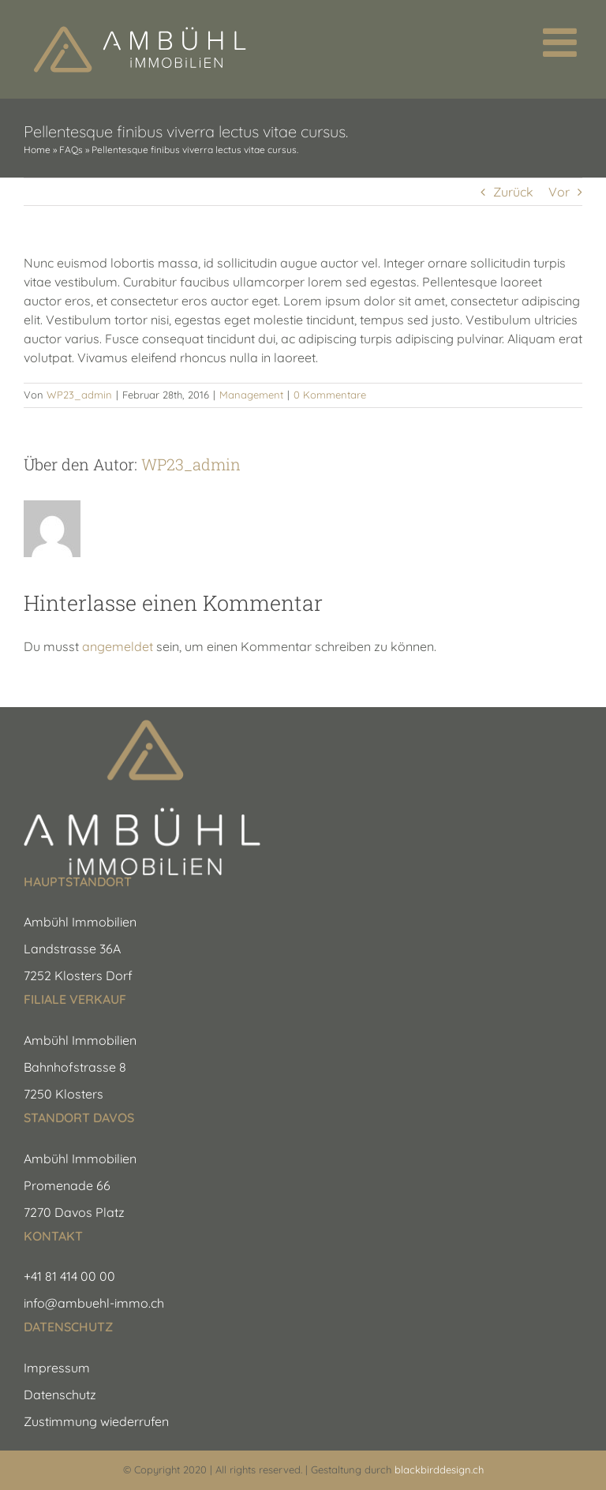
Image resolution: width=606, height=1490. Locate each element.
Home (37, 149)
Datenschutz (60, 1394)
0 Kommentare (330, 394)
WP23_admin (79, 394)
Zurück (513, 192)
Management (251, 394)
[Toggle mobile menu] (562, 42)
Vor (559, 192)
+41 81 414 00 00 (69, 1276)
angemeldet (117, 646)
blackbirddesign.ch (439, 1469)
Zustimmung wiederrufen (96, 1421)
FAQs (71, 149)
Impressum (57, 1368)
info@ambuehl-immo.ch (94, 1303)
